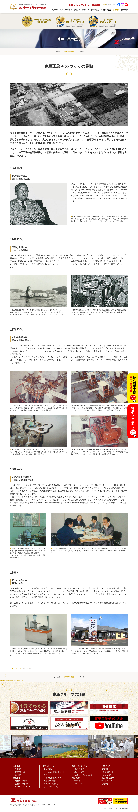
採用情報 (81, 51)
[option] (67, 746)
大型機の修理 (78, 772)
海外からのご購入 (51, 784)
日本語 (104, 4)
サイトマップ (106, 781)
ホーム (12, 668)
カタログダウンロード (23, 787)
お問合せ (96, 4)
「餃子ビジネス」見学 (52, 778)
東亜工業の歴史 (69, 51)
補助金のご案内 (50, 781)
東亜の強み (77, 781)
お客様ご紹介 (106, 766)
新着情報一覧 (108, 772)
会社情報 (57, 51)
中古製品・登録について (82, 775)
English (109, 4)
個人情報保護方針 (108, 778)
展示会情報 (107, 775)
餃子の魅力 (48, 769)
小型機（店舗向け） (22, 784)
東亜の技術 (77, 784)
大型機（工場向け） (22, 781)
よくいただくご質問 (52, 787)
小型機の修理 (78, 769)
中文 (114, 4)
